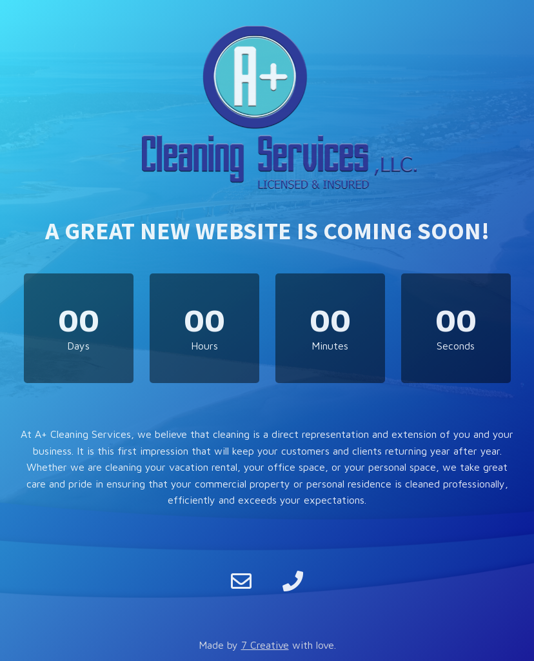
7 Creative (265, 645)
